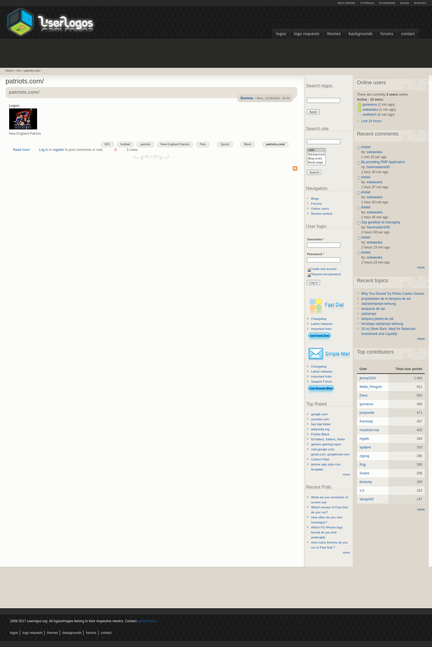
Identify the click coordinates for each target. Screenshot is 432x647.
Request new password (326, 274)
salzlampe (368, 314)
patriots (145, 144)
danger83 (367, 499)
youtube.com (320, 419)
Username (315, 239)
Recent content (322, 213)
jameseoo (369, 105)
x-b (362, 491)
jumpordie (367, 413)
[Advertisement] (216, 52)
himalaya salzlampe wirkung (382, 324)
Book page (316, 163)
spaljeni (365, 447)
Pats (203, 144)
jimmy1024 (368, 378)
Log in (43, 150)
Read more (21, 150)
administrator (147, 621)
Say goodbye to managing (380, 222)
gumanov (366, 404)
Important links (321, 328)
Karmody (366, 421)
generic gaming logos (326, 444)
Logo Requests (306, 34)
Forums (386, 34)
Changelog (318, 318)
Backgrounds (361, 34)
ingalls (364, 439)
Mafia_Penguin (371, 387)
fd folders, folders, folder (328, 439)
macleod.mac (369, 430)
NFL (107, 144)
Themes (334, 34)
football (125, 144)
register (58, 150)
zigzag (364, 456)
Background (316, 155)
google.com (319, 414)
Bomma (247, 98)
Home (9, 70)
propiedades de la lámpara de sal (386, 299)
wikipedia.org (320, 429)
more (346, 474)
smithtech (369, 115)
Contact (408, 34)
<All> (316, 150)
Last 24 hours (371, 121)
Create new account (323, 269)
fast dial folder (321, 424)
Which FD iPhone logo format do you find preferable (327, 532)
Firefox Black (320, 434)
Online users (320, 208)
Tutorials (367, 3)
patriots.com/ (32, 70)
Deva (363, 395)
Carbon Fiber (320, 459)
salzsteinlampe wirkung (378, 304)
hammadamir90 (378, 167)
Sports (225, 144)
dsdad (365, 147)
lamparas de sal (373, 309)
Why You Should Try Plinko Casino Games (392, 294)
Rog (363, 465)
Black (247, 144)
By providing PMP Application (383, 162)
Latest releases (322, 323)
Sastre (364, 473)
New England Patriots (175, 144)
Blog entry (316, 159)
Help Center (346, 3)
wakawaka (370, 110)
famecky (366, 482)
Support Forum (321, 381)
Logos (281, 34)
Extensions (387, 3)
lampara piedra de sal (377, 319)
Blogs (404, 3)
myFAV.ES (420, 3)
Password (315, 254)
